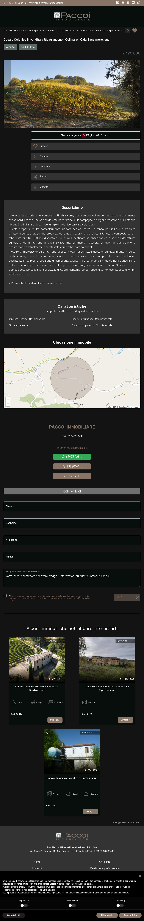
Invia (119, 597)
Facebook (41, 167)
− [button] (8, 404)
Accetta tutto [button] (130, 915)
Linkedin (41, 187)
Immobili (37, 868)
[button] (140, 876)
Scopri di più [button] (13, 915)
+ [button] (8, 399)
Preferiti (44, 146)
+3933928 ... (72, 456)
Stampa (40, 156)
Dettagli (55, 720)
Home (37, 861)
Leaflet (108, 407)
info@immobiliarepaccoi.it (72, 447)
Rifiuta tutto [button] (107, 915)
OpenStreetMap (124, 407)
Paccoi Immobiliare (72, 427)
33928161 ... (72, 466)
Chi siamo (104, 861)
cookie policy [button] (86, 884)
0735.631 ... (72, 476)
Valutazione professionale (104, 868)
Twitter (40, 177)
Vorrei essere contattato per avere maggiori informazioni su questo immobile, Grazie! (72, 578)
